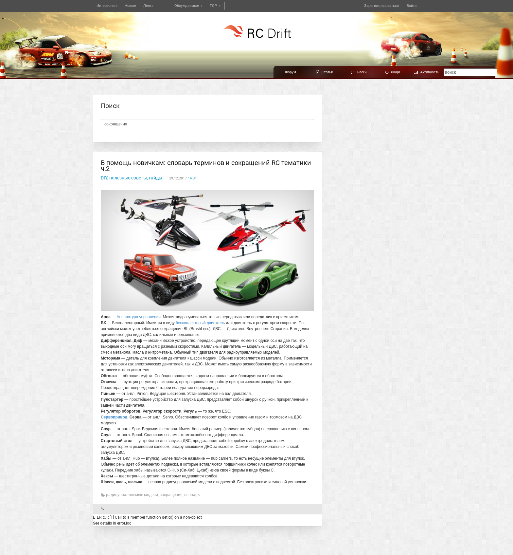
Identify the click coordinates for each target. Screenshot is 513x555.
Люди (392, 72)
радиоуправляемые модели (132, 494)
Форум (290, 72)
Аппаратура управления (139, 317)
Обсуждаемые (188, 6)
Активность (426, 72)
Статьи (324, 72)
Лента (148, 6)
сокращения (171, 494)
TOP (215, 6)
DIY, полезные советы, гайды (131, 177)
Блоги (359, 72)
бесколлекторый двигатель (200, 323)
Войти (411, 6)
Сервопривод (114, 417)
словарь (192, 494)
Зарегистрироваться (381, 6)
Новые (130, 6)
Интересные (107, 6)
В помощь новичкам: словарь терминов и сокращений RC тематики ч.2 (206, 166)
